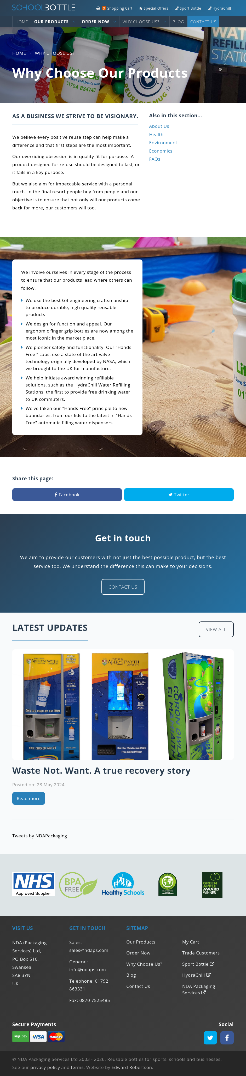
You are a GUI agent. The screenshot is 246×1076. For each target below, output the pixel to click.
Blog (178, 21)
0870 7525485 (94, 1000)
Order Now (99, 21)
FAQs (154, 159)
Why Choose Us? (144, 21)
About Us (159, 126)
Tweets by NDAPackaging (39, 836)
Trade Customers (201, 953)
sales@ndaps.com (88, 950)
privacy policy (45, 1067)
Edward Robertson (132, 1067)
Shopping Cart (114, 8)
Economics (160, 151)
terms (77, 1067)
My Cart (190, 942)
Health (156, 134)
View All (216, 629)
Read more (29, 798)
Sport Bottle (188, 8)
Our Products (55, 21)
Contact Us (203, 21)
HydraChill (219, 8)
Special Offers (153, 8)
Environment (163, 143)
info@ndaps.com (87, 969)
